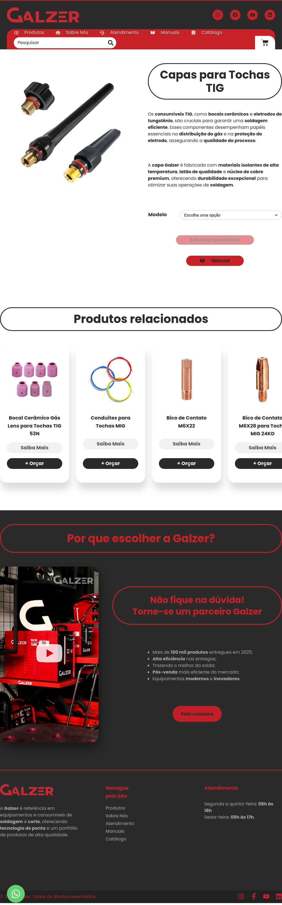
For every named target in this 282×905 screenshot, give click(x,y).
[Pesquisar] (110, 42)
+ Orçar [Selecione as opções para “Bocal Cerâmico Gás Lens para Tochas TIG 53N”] (34, 465)
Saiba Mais (34, 449)
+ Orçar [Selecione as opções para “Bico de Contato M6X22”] (186, 465)
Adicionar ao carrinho (215, 240)
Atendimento (119, 825)
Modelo (157, 214)
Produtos (115, 810)
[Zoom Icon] (67, 130)
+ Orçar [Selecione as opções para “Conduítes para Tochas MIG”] (110, 465)
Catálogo (115, 841)
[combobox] (59, 42)
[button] (49, 656)
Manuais (114, 833)
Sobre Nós (116, 818)
